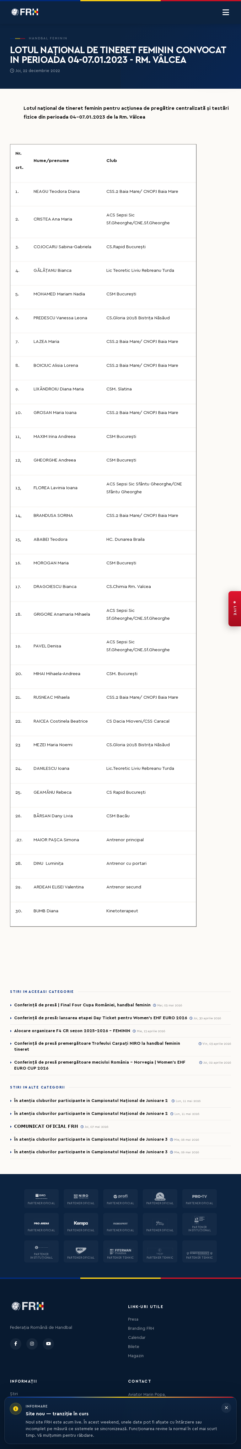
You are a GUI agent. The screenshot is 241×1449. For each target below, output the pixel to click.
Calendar (137, 1337)
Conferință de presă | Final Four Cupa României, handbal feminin (82, 1005)
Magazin (136, 1356)
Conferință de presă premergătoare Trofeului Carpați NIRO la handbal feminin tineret (97, 1046)
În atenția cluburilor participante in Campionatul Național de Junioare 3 (91, 1139)
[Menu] (226, 12)
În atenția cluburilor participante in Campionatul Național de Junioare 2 (91, 1101)
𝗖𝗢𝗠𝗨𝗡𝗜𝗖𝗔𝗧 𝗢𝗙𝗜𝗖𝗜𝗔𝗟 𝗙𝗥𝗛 (46, 1126)
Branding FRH (141, 1328)
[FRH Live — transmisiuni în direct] (234, 608)
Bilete (133, 1347)
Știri (14, 1394)
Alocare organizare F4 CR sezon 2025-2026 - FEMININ (72, 1031)
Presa (133, 1319)
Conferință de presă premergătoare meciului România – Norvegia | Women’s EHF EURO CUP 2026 (99, 1065)
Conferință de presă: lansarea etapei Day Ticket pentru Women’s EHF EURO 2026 (100, 1018)
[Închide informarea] (226, 1408)
